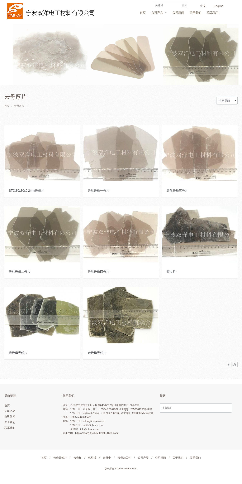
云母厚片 (19, 105)
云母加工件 (124, 457)
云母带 (107, 457)
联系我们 (213, 12)
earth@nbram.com (93, 425)
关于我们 (195, 12)
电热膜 (92, 457)
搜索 (184, 5)
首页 (143, 12)
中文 (203, 5)
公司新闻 (178, 12)
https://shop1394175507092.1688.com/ (97, 433)
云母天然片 (60, 457)
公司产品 (157, 12)
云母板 (78, 457)
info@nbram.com (89, 429)
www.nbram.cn (128, 468)
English (218, 5)
